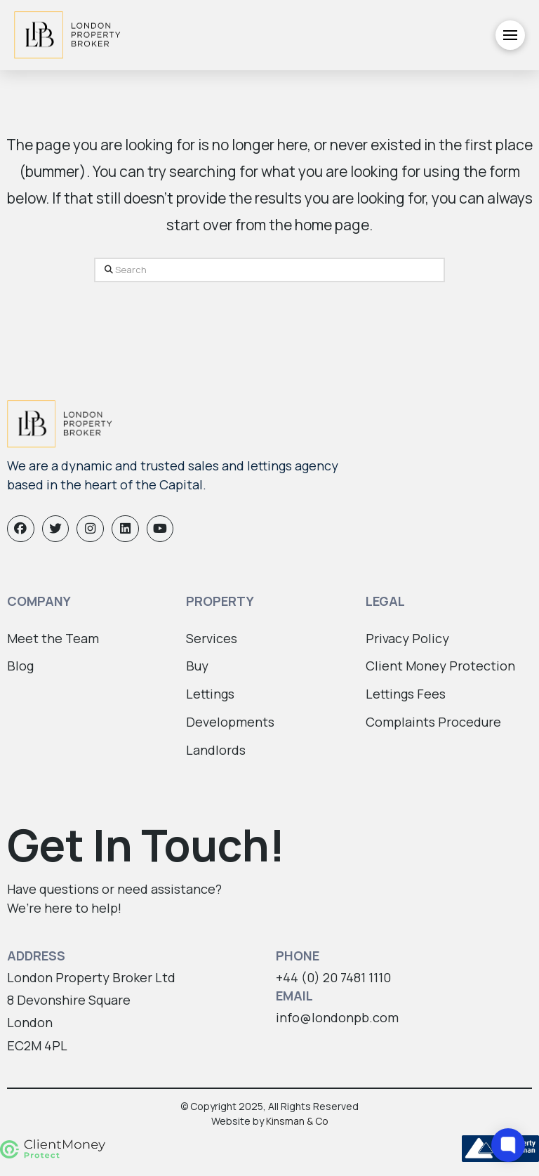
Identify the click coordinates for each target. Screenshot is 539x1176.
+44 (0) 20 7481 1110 (333, 977)
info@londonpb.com (337, 1017)
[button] (510, 35)
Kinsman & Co (297, 1121)
